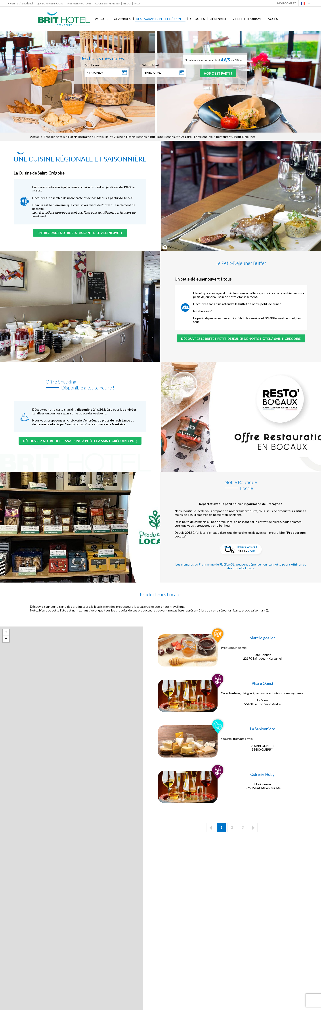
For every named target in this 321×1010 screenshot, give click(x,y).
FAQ (137, 3)
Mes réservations (79, 3)
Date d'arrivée (90, 65)
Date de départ (148, 65)
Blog (127, 3)
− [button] (6, 639)
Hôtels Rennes (136, 137)
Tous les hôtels (54, 137)
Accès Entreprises (107, 3)
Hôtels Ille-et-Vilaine (108, 137)
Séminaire (218, 19)
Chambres (122, 19)
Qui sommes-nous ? (50, 3)
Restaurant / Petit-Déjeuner (160, 19)
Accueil (101, 19)
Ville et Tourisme (247, 19)
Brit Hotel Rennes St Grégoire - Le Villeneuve (181, 137)
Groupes (197, 19)
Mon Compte (286, 3)
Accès (273, 19)
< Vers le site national (20, 3)
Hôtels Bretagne (79, 137)
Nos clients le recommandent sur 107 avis (215, 59)
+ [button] (6, 632)
